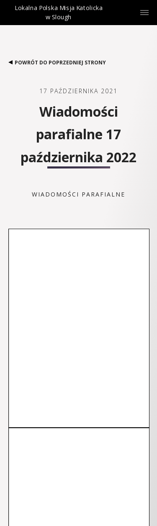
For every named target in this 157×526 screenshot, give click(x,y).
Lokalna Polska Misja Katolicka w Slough (59, 20)
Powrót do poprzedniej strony (57, 62)
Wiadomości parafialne (78, 194)
